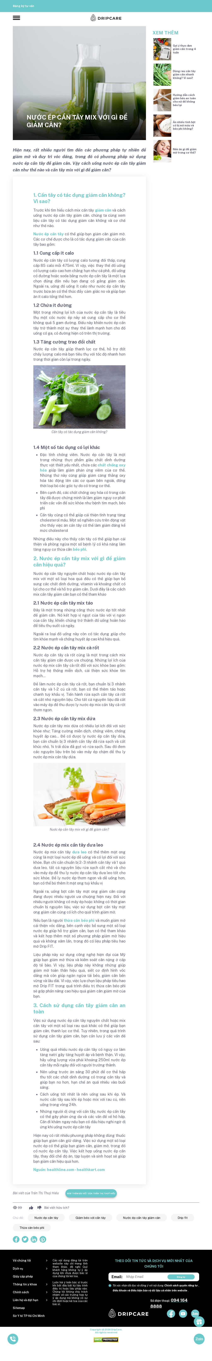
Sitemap (19, 1308)
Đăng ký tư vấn (23, 6)
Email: (117, 1277)
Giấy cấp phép (23, 1276)
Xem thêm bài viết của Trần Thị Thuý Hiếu (91, 1193)
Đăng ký (181, 1277)
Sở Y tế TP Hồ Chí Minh (29, 1315)
